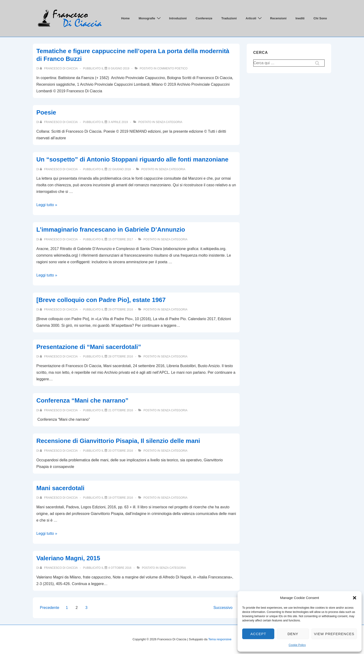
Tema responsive (219, 639)
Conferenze (204, 18)
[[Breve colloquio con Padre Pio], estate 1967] (120, 309)
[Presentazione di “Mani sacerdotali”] (120, 356)
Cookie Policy (297, 645)
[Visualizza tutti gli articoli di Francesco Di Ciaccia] (59, 68)
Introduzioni (177, 18)
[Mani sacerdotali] (120, 497)
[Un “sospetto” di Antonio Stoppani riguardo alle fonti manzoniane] (119, 169)
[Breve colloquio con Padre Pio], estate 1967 (101, 299)
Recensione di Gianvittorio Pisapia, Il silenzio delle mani (118, 440)
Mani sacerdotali (60, 488)
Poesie (46, 112)
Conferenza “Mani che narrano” (82, 400)
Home (125, 18)
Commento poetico (172, 68)
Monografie (150, 18)
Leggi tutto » (46, 205)
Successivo (223, 608)
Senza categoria (169, 122)
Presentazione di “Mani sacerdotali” (88, 346)
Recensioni (278, 18)
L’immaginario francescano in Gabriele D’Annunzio (110, 229)
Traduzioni (229, 18)
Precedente (49, 608)
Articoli (254, 18)
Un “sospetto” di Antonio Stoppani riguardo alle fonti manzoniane (132, 159)
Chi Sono (320, 18)
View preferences (334, 634)
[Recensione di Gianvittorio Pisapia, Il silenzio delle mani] (120, 450)
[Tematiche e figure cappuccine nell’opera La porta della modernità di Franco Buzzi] (118, 68)
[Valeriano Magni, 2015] (119, 567)
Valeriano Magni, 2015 (68, 558)
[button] (354, 597)
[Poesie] (118, 122)
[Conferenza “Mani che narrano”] (120, 410)
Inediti (300, 18)
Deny (293, 634)
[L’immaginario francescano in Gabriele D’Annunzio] (120, 239)
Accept (258, 634)
